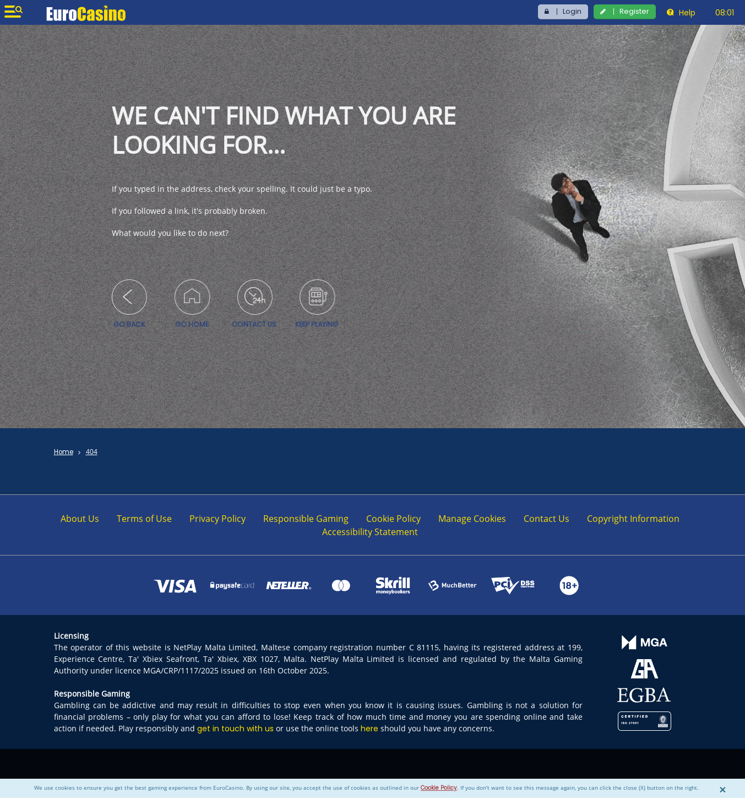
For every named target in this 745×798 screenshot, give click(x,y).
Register (634, 11)
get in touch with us (235, 728)
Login (572, 11)
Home (63, 451)
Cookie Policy (439, 787)
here (369, 728)
